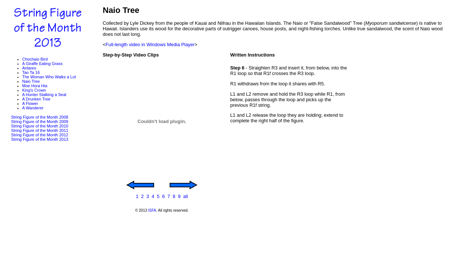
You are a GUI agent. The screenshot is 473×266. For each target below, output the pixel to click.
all (185, 196)
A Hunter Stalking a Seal (44, 94)
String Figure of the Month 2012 (39, 135)
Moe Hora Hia (34, 85)
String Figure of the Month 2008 (39, 117)
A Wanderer (33, 108)
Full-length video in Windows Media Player (149, 44)
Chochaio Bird (35, 59)
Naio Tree (31, 81)
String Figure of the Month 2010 (39, 126)
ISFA (152, 210)
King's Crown (34, 90)
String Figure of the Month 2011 (39, 130)
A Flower (30, 103)
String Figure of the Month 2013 (39, 139)
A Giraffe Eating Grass (42, 63)
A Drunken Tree (36, 99)
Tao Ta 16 (31, 72)
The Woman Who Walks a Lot (49, 77)
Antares (29, 68)
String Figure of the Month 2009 (39, 121)
